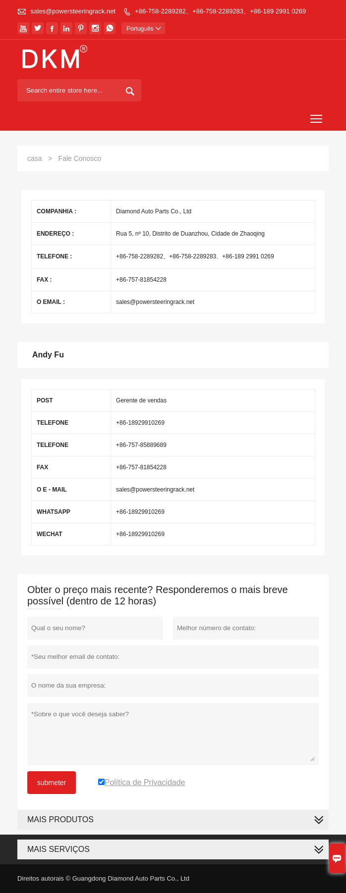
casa (34, 158)
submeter (51, 783)
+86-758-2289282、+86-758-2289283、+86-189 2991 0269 (220, 11)
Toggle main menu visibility (317, 115)
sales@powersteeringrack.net (73, 11)
